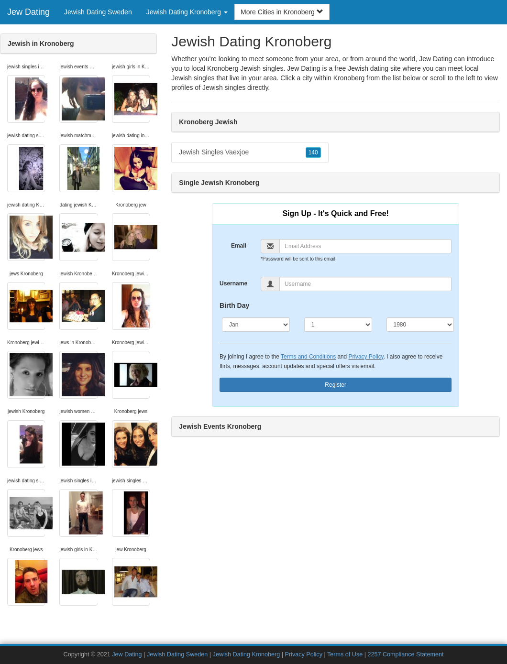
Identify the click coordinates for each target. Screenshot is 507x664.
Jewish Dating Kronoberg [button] (187, 12)
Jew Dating (28, 12)
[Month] (256, 324)
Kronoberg (348, 78)
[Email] (365, 246)
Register (335, 384)
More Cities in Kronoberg (282, 12)
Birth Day (234, 305)
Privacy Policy (366, 356)
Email (238, 245)
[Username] (365, 284)
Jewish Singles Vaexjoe (249, 152)
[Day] (338, 324)
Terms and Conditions (308, 356)
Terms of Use (345, 654)
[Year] (420, 324)
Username (233, 283)
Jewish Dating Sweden (98, 12)
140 (313, 152)
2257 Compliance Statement (405, 654)
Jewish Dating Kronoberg (246, 654)
